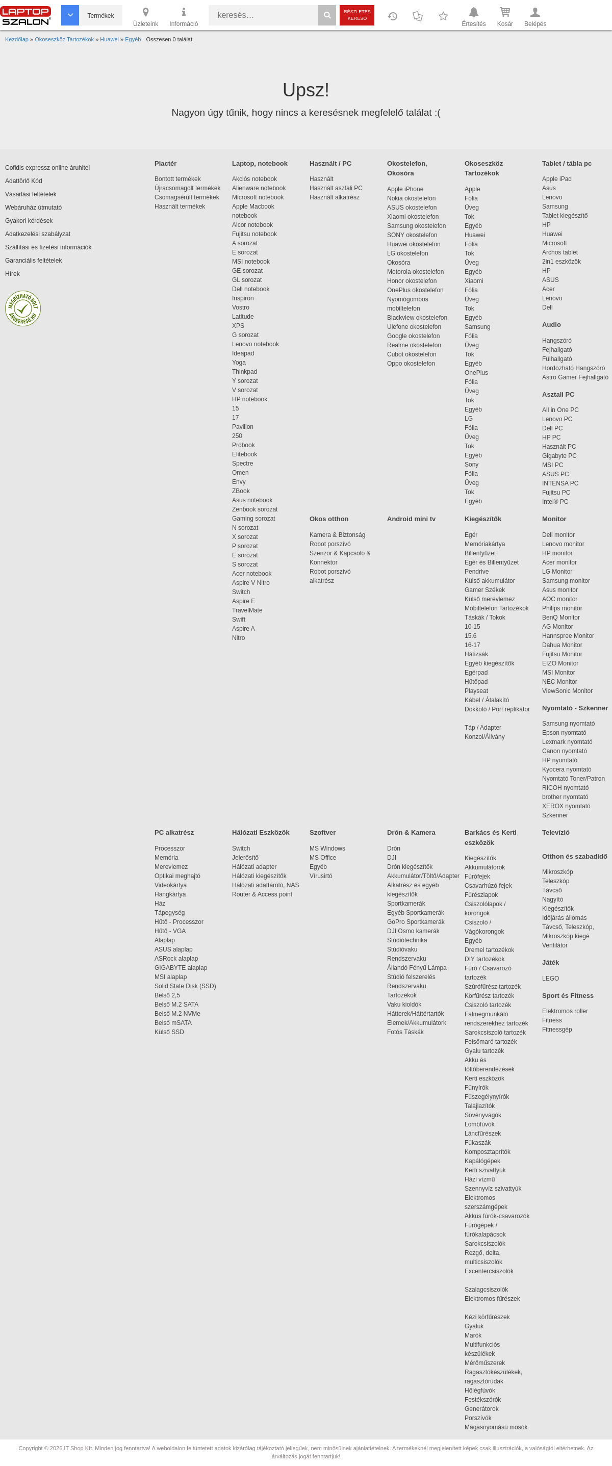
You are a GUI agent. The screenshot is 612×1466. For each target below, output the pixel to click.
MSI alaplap (171, 977)
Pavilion (242, 426)
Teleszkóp (555, 881)
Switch (241, 592)
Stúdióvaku (403, 949)
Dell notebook (250, 289)
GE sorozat (249, 270)
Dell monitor (558, 534)
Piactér (165, 163)
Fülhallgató (557, 359)
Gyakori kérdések (29, 220)
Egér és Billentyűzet (492, 562)
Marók (480, 1335)
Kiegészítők (483, 519)
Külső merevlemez (490, 599)
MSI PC (552, 465)
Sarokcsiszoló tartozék (495, 1032)
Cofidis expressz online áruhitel (47, 167)
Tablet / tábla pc (567, 163)
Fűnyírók (477, 1087)
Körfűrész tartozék (489, 995)
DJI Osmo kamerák (415, 931)
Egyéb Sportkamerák (417, 912)
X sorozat (245, 537)
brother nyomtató (565, 797)
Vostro (240, 307)
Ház (160, 903)
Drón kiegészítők (409, 866)
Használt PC (559, 446)
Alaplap (165, 940)
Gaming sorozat (255, 518)
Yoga (239, 362)
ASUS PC (555, 474)
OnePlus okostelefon (415, 290)
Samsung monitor (566, 580)
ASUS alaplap (175, 949)
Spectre (242, 463)
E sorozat (245, 252)
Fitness (552, 1020)
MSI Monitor (558, 672)
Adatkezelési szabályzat (37, 234)
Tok (469, 216)
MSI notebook (251, 261)
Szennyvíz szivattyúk (493, 1188)
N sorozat (245, 527)
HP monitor (557, 553)
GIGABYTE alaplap (183, 967)
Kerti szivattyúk (485, 1170)
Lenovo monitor (563, 544)
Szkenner (555, 815)
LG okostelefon (407, 253)
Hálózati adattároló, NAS (265, 885)
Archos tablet (560, 252)
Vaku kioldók (404, 1004)
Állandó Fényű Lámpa (417, 967)
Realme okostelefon (414, 345)
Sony (471, 464)
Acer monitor (559, 562)
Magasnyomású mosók (496, 1427)
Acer (548, 289)
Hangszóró (557, 340)
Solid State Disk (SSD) (185, 986)
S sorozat (245, 564)
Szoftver (323, 832)
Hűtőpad (476, 681)
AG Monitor (557, 626)
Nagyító (552, 899)
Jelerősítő (245, 857)
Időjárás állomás (564, 917)
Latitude (243, 316)
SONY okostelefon (412, 235)
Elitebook (244, 454)
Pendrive (477, 571)
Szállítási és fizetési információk (48, 247)
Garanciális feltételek (33, 260)
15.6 (470, 635)
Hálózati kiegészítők (259, 876)
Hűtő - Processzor (179, 921)
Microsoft (554, 243)
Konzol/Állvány (485, 736)
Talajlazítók (480, 1106)
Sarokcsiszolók (488, 1243)
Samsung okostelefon (416, 225)
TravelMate (249, 610)
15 (235, 408)
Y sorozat (245, 380)
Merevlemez (171, 866)
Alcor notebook (252, 224)
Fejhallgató (557, 349)
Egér (471, 534)
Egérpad (476, 672)
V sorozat (245, 390)
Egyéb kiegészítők (489, 663)
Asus (549, 188)
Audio (551, 324)
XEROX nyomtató (566, 806)
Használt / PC (330, 163)
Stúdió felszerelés (412, 977)
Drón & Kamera (411, 832)
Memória (166, 857)
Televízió (556, 832)
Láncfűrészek (488, 1133)
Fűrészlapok (486, 894)
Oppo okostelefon (411, 363)
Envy (239, 481)
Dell (547, 307)
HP (546, 224)
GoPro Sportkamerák (416, 921)
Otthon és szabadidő (574, 856)
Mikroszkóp (557, 872)
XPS (238, 325)
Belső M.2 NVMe (179, 1013)
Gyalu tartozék (484, 1051)
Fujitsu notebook (254, 234)
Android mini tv (411, 519)
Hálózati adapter (254, 866)
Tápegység (170, 912)
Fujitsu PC (556, 492)
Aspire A (243, 628)
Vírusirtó (321, 876)
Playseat (476, 691)
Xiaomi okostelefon (413, 216)
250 (237, 436)
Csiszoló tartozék (488, 1005)
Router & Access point (262, 894)
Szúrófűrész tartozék (493, 986)
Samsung (478, 326)
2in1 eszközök (561, 261)
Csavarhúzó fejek (493, 885)
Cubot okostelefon (412, 354)
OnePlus (476, 372)
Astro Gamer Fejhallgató (575, 377)
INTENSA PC (560, 483)
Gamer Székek (485, 590)
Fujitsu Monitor (562, 654)
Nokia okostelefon (411, 198)
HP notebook (249, 399)
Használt (322, 179)
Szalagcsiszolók (486, 1289)
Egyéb (473, 225)
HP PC (551, 437)
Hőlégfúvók (480, 1390)
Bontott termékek (178, 179)
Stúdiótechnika (407, 940)
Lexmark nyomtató (567, 741)
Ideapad (243, 353)
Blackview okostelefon (417, 317)
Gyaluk (486, 1326)
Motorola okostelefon (415, 271)
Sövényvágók (488, 1115)
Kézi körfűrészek (492, 1317)
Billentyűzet (480, 553)
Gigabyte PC (559, 455)
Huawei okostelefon (414, 244)
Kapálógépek (482, 1161)
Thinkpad (244, 371)
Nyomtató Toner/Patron (573, 778)
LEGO (550, 978)
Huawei (475, 235)
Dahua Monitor (562, 645)
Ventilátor (555, 945)
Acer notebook (251, 573)
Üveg (472, 207)
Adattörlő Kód (23, 181)
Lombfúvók (480, 1124)
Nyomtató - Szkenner (575, 708)
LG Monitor (557, 571)
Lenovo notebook (255, 344)
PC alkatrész (174, 832)
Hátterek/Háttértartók (415, 1013)
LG (469, 418)
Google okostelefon (413, 336)
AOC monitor (559, 599)
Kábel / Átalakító (489, 700)
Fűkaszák (478, 1142)
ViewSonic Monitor (567, 691)
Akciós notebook (254, 179)
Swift (238, 619)
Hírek (12, 273)
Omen (240, 472)
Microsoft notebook (258, 197)
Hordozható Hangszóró (573, 368)
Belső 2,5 (167, 995)
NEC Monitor (559, 681)
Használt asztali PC (336, 188)
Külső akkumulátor (490, 580)
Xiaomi (474, 281)
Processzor (170, 848)
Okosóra (398, 262)
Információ (183, 16)
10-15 (472, 626)
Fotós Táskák (405, 1032)
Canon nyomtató (564, 751)
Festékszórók (483, 1399)
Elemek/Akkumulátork (417, 1022)
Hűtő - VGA (170, 931)
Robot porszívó (330, 544)
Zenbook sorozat (254, 509)
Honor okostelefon (412, 281)
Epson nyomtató (564, 732)
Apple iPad (557, 179)
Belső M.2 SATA (176, 1004)
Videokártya (171, 885)
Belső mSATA (175, 1022)
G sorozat (245, 335)
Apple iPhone (405, 189)
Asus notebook (252, 500)
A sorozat (245, 243)
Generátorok (482, 1408)
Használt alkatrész (335, 197)
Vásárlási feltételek (31, 194)
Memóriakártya (485, 544)
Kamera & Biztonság (337, 534)
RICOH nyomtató (565, 787)
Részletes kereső (357, 15)
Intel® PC (555, 501)
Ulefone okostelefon (414, 326)
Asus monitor (560, 590)
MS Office (323, 857)
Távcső (552, 890)
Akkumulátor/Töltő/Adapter (423, 876)
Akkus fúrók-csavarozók (497, 1216)
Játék (550, 962)
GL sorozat (247, 280)
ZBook (241, 491)
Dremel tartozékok (494, 950)
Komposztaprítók (488, 1151)
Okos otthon (329, 519)
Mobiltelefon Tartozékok (497, 608)
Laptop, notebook (260, 163)
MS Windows (327, 848)
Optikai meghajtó (177, 876)
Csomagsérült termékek (187, 197)
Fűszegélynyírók (489, 1096)
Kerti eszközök (484, 1078)
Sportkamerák (406, 903)
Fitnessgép (557, 1029)
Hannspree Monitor (568, 635)
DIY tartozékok (484, 959)
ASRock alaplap (178, 958)
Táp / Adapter (483, 727)
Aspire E (243, 601)
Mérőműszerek (485, 1363)
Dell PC (552, 428)
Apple (472, 189)
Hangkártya (170, 894)
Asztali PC (558, 394)
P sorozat (245, 546)
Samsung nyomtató (568, 723)
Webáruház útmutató (33, 207)
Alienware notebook (259, 188)
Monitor (554, 519)
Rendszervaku (406, 958)
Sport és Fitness (568, 995)
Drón (393, 848)
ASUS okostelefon (412, 207)
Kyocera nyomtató (567, 769)
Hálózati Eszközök (261, 832)
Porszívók (478, 1418)
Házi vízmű (480, 1179)
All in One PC (560, 410)
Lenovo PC (557, 419)
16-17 (472, 645)
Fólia (471, 198)
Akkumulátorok (490, 867)
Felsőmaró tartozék (491, 1041)
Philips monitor (562, 608)
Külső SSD (169, 1032)
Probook (243, 445)
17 (235, 417)
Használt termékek (180, 206)
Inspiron (243, 298)
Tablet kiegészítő (565, 215)
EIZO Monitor (560, 663)
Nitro (238, 637)
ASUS (550, 280)
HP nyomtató (559, 760)
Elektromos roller (565, 1011)
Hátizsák (476, 654)
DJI (391, 857)
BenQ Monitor (561, 617)
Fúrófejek (482, 876)
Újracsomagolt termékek (187, 188)
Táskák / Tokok (485, 617)
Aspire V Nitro (252, 582)
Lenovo (552, 197)
